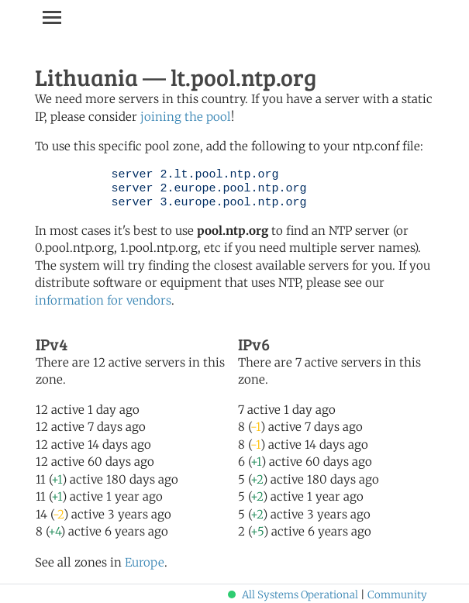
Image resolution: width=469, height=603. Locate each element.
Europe (144, 562)
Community (397, 594)
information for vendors (103, 300)
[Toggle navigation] (52, 17)
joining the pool (185, 116)
